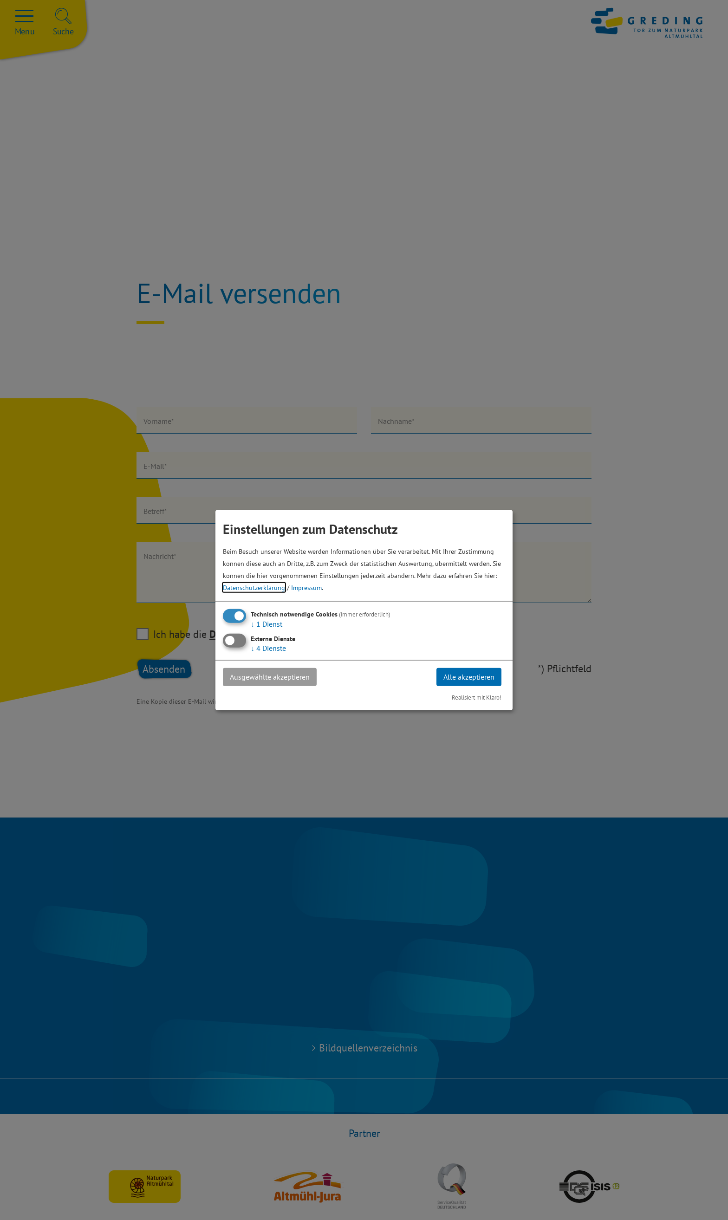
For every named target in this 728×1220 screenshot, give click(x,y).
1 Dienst (266, 624)
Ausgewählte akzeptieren (270, 676)
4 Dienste (268, 648)
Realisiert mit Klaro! (476, 697)
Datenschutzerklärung (254, 587)
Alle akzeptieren (468, 676)
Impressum (306, 587)
